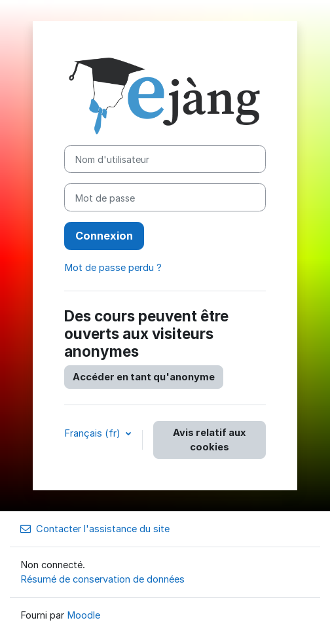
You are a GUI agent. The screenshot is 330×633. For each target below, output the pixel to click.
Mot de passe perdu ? (113, 268)
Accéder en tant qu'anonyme (144, 377)
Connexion (104, 235)
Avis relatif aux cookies (209, 440)
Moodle (83, 615)
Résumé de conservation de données (102, 579)
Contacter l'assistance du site (95, 529)
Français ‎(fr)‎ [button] (93, 433)
